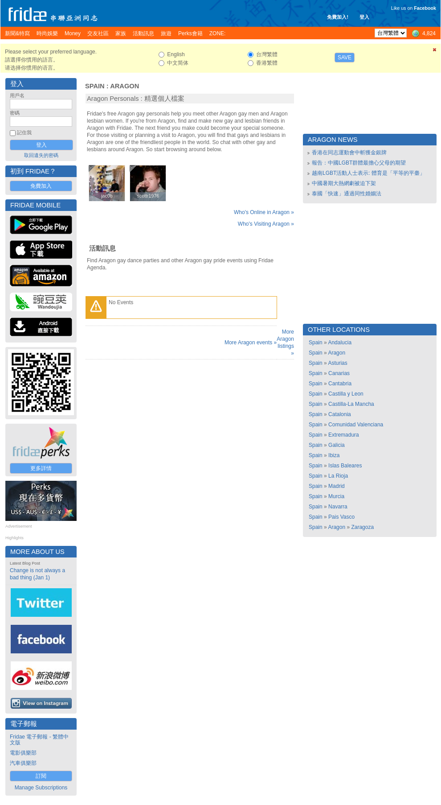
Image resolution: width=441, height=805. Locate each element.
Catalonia (339, 414)
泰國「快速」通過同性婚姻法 (346, 193)
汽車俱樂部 (23, 763)
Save (344, 57)
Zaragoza (362, 527)
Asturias (337, 363)
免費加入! (337, 17)
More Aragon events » (251, 342)
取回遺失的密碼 (41, 155)
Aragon (124, 86)
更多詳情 (41, 468)
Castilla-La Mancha (351, 404)
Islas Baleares (345, 465)
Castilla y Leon (345, 394)
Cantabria (339, 383)
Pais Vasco (341, 517)
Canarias (339, 373)
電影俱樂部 (23, 753)
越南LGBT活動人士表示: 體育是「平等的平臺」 (368, 173)
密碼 (15, 113)
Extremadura (343, 435)
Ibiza (333, 455)
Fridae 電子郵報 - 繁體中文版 (39, 740)
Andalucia (339, 342)
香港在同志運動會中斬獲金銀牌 (349, 152)
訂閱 (41, 776)
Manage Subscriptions (41, 787)
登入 (364, 17)
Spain (95, 86)
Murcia (336, 496)
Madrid (336, 486)
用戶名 (17, 95)
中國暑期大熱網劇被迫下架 (344, 183)
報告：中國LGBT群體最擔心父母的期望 (359, 163)
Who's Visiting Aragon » (266, 224)
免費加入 (41, 186)
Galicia (336, 445)
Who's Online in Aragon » (264, 212)
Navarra (337, 507)
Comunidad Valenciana (355, 424)
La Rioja (338, 476)
